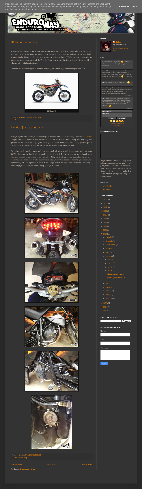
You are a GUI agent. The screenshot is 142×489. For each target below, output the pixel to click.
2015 (105, 226)
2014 (105, 230)
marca (108, 291)
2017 (105, 222)
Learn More (123, 6)
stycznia (109, 298)
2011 (105, 307)
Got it (135, 6)
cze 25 (110, 267)
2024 (105, 203)
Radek (118, 42)
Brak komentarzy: (21, 120)
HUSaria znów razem (25, 42)
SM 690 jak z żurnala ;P (27, 127)
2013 (105, 234)
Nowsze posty (16, 464)
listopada (109, 241)
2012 (105, 303)
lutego (108, 295)
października (110, 245)
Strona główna (51, 464)
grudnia (109, 237)
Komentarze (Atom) (28, 469)
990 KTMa (87, 136)
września (109, 248)
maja (107, 283)
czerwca (109, 256)
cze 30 (110, 259)
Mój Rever (107, 189)
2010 (105, 311)
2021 (105, 211)
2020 (105, 215)
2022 (105, 207)
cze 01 (110, 271)
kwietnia (109, 287)
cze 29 (110, 263)
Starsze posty (87, 464)
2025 (105, 200)
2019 (105, 219)
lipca (107, 252)
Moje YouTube (108, 186)
